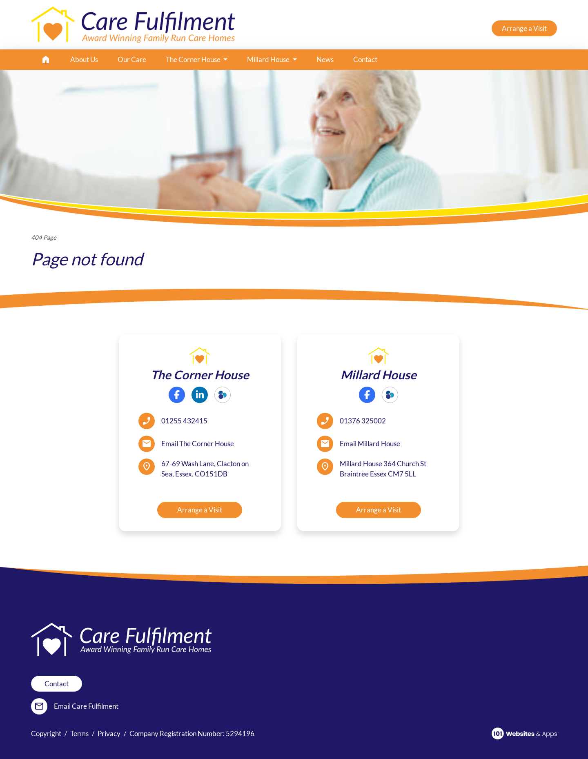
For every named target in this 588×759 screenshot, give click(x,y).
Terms (79, 733)
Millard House (269, 59)
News (325, 59)
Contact (365, 59)
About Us (84, 59)
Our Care (132, 59)
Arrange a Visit (524, 28)
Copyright (46, 733)
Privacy (109, 733)
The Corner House (194, 59)
